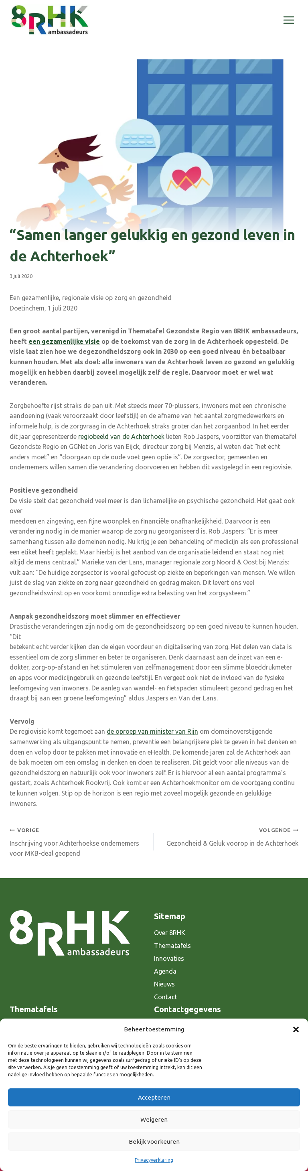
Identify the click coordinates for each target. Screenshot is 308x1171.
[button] (296, 1029)
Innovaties (169, 958)
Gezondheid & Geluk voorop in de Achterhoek (229, 836)
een (35, 341)
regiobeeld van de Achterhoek (120, 436)
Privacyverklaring (154, 1160)
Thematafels (172, 945)
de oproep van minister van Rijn (152, 731)
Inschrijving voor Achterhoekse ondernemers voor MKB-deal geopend (79, 841)
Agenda (165, 971)
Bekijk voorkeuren (154, 1141)
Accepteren (154, 1097)
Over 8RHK (169, 932)
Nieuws (164, 984)
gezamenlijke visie (71, 341)
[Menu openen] (288, 19)
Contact (165, 997)
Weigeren (154, 1119)
